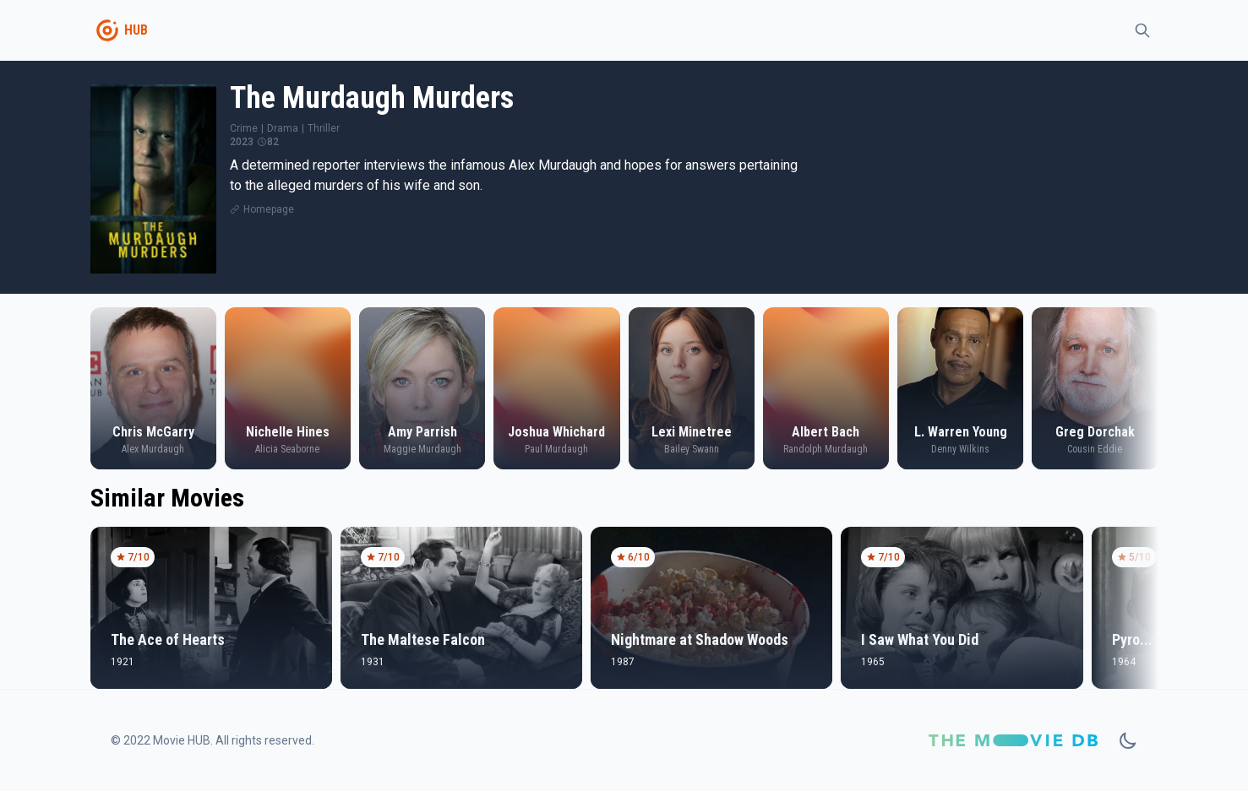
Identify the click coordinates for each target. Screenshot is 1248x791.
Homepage (268, 209)
